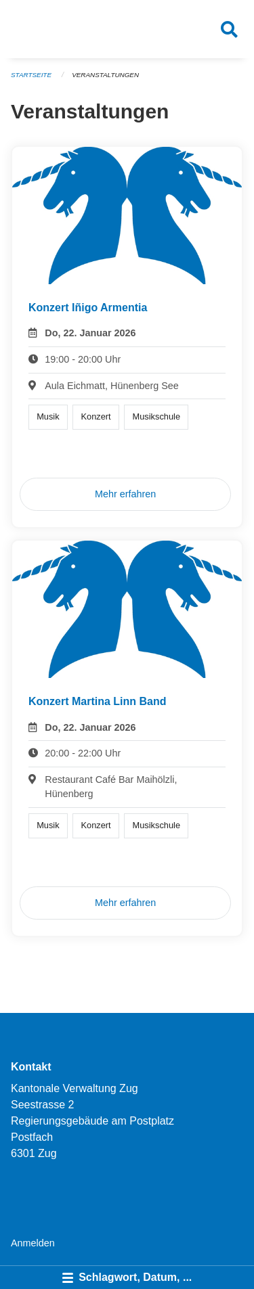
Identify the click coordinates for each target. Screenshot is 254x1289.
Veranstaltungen (105, 74)
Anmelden (33, 1243)
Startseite (31, 74)
